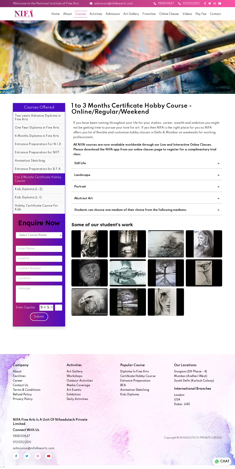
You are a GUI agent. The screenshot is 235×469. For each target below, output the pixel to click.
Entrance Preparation (135, 380)
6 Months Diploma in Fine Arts (37, 136)
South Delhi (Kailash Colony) (194, 380)
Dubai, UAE (182, 404)
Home (55, 14)
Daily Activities (77, 399)
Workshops (74, 376)
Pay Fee (201, 14)
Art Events (74, 390)
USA (177, 399)
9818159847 (164, 3)
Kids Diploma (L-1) (28, 197)
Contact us (20, 385)
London (179, 395)
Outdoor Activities (80, 380)
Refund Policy (22, 394)
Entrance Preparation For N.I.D (38, 144)
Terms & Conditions (26, 390)
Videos (187, 14)
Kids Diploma (129, 394)
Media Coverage (78, 385)
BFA (123, 385)
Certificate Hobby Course (138, 376)
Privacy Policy (23, 399)
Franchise (149, 14)
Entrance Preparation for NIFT (37, 152)
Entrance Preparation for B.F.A (38, 169)
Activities (96, 14)
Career (18, 380)
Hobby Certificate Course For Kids (36, 207)
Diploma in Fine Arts (134, 371)
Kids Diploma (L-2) (28, 189)
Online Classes (169, 14)
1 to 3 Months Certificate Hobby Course (38, 179)
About (67, 14)
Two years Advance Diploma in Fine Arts (38, 117)
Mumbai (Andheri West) (190, 376)
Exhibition (74, 394)
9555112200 (189, 3)
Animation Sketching (30, 160)
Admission (113, 14)
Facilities (19, 376)
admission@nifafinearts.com (111, 3)
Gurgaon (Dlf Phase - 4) (190, 371)
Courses (80, 14)
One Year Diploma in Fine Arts (37, 127)
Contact (215, 14)
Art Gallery (131, 14)
